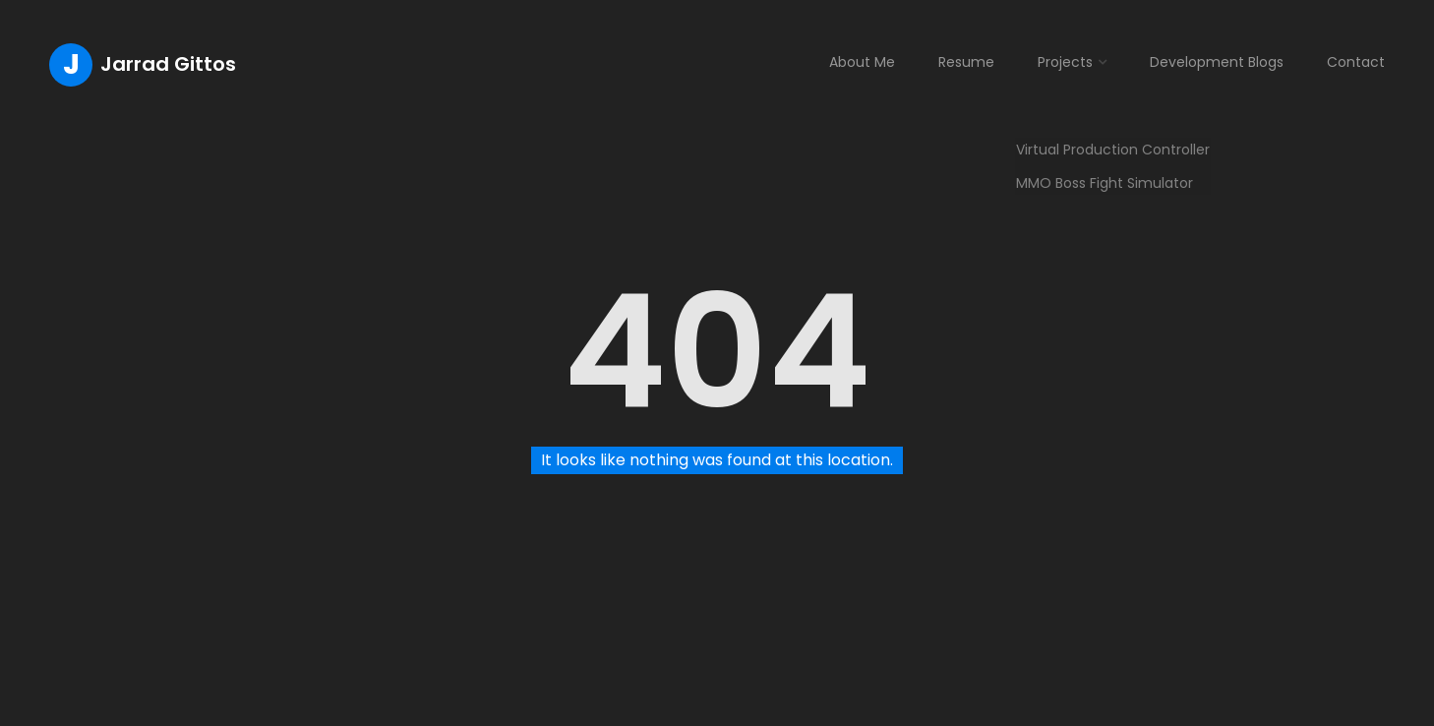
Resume (966, 62)
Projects (1065, 62)
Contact (1356, 62)
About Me (862, 62)
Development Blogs (1217, 62)
